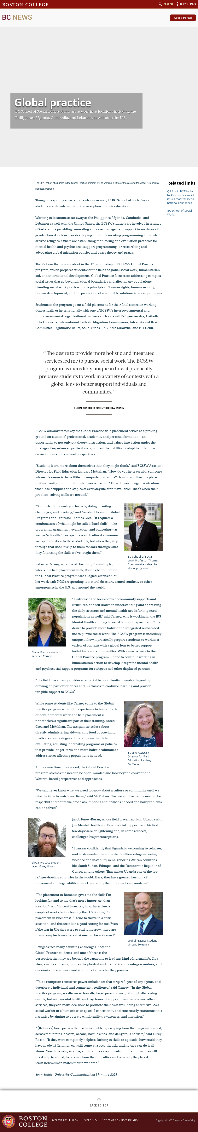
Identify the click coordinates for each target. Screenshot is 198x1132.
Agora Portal (183, 18)
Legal (75, 1120)
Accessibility (59, 1120)
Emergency (90, 1120)
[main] (99, 556)
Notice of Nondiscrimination (121, 1120)
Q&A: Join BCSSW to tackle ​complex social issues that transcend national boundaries (180, 197)
